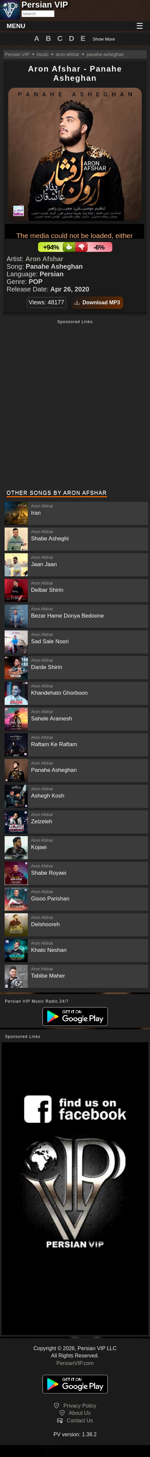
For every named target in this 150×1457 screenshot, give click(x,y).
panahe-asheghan (105, 54)
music (42, 54)
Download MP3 (97, 302)
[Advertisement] (75, 405)
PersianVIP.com (75, 1363)
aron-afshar (68, 54)
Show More (104, 39)
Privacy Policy (79, 1406)
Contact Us (80, 1420)
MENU (16, 25)
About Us (80, 1413)
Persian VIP (17, 54)
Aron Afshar (44, 258)
